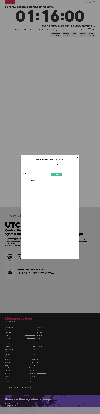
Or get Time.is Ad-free (29, 173)
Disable (56, 174)
